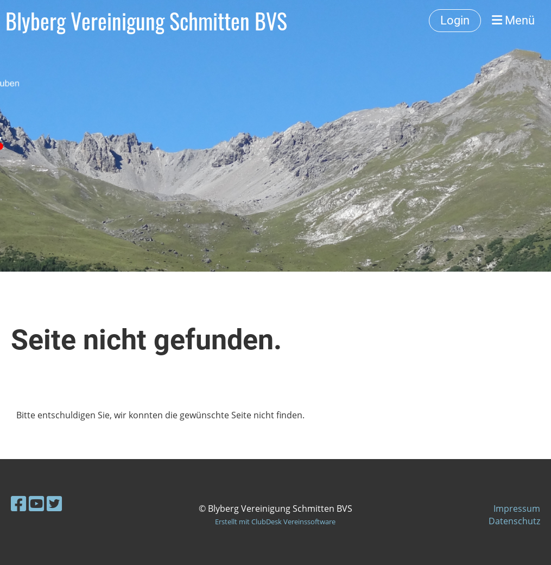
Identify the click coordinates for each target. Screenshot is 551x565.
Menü (513, 20)
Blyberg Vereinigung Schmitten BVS (146, 20)
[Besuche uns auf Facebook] (18, 503)
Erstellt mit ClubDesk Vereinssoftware (275, 521)
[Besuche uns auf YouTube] (36, 503)
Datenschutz (514, 521)
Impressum (516, 508)
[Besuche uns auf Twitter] (54, 503)
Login (455, 20)
